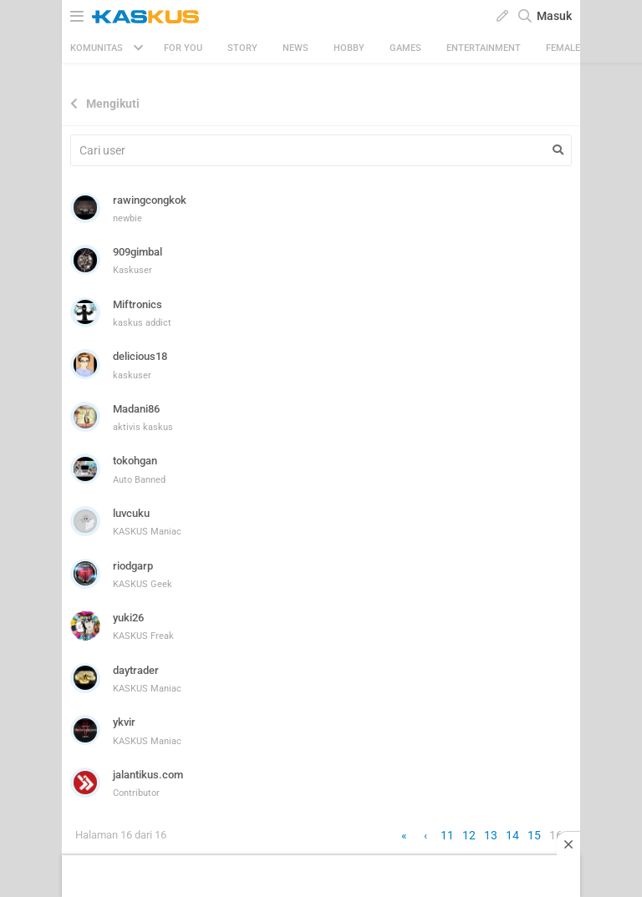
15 (534, 835)
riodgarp (133, 566)
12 (469, 835)
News (295, 48)
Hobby (349, 48)
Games (405, 48)
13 (490, 835)
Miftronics (137, 304)
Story (242, 48)
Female (563, 48)
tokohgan (135, 460)
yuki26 (128, 617)
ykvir (124, 722)
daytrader (136, 670)
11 (447, 835)
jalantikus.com (148, 774)
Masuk (554, 16)
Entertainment (483, 48)
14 (512, 835)
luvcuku (131, 513)
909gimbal (137, 252)
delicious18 (140, 356)
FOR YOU (183, 48)
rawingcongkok (149, 200)
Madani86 (136, 409)
